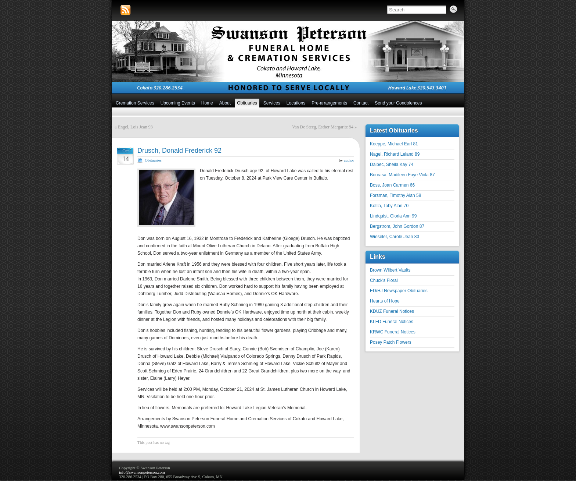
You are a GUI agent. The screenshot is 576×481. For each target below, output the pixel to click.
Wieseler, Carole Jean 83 (394, 236)
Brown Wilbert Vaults (390, 270)
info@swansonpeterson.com (142, 472)
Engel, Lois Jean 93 (135, 127)
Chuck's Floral (384, 280)
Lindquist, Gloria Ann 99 (393, 216)
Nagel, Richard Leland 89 (395, 154)
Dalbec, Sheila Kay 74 (391, 164)
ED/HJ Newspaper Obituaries (399, 290)
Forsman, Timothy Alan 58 (395, 195)
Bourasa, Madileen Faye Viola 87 (402, 174)
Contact (360, 103)
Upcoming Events (178, 103)
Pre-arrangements (329, 103)
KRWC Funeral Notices (392, 332)
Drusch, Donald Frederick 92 (179, 150)
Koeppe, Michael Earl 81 (394, 143)
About (225, 103)
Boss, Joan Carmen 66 (392, 185)
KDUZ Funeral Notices (392, 311)
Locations (296, 103)
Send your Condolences (398, 103)
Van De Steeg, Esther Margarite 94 (322, 127)
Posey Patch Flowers (390, 342)
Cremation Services (135, 103)
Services (271, 103)
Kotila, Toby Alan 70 (389, 205)
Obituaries (247, 103)
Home (207, 103)
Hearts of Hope (385, 301)
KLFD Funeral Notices (391, 321)
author (349, 160)
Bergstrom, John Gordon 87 (397, 226)
